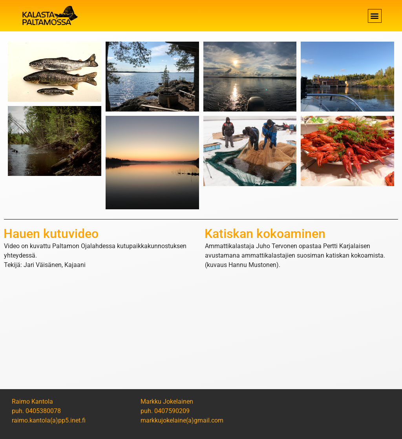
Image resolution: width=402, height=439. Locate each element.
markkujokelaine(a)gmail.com (182, 420)
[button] (375, 16)
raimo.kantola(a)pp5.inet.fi (49, 420)
